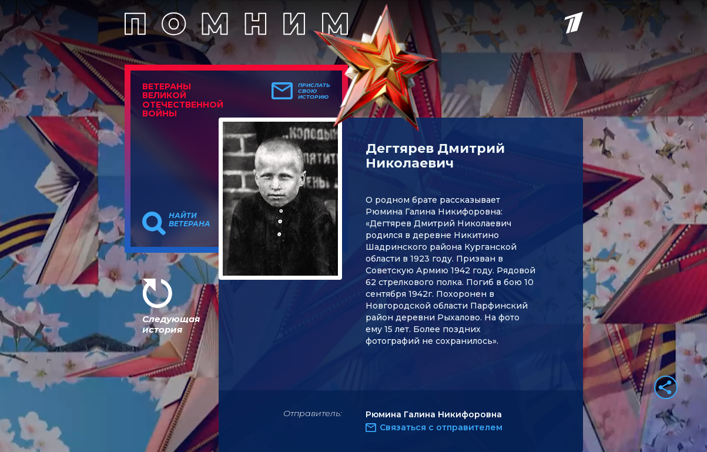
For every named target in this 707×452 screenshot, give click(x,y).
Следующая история (171, 324)
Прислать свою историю (314, 91)
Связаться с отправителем (441, 427)
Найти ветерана (189, 220)
